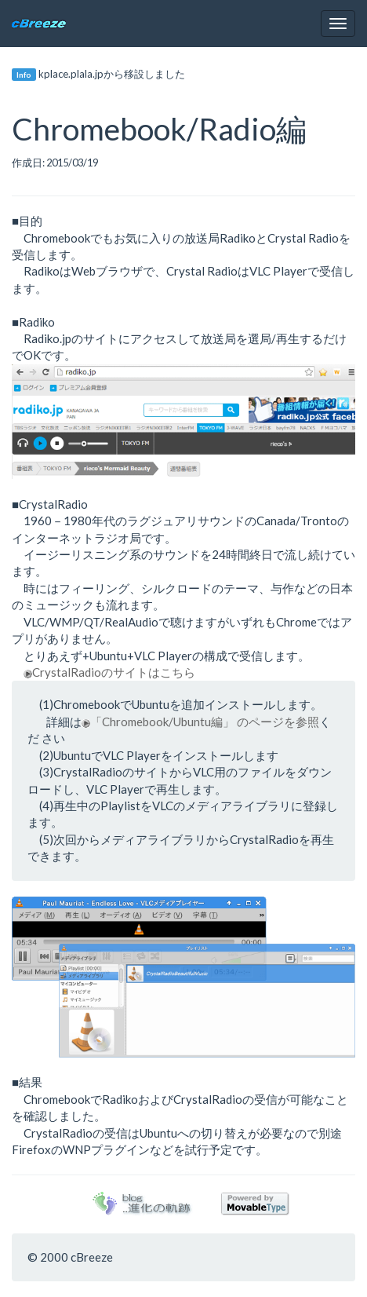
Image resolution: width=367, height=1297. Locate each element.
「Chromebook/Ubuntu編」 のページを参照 (200, 721)
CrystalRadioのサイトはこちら (109, 672)
